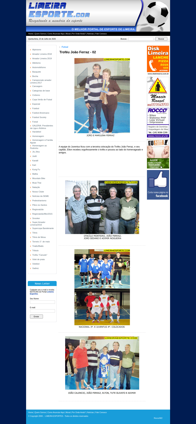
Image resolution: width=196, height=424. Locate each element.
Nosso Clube (38, 192)
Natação (36, 187)
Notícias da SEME (40, 196)
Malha (35, 174)
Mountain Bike (38, 178)
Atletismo (36, 63)
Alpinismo (36, 49)
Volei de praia (38, 259)
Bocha (35, 76)
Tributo (35, 250)
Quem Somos (40, 34)
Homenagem (38, 136)
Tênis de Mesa (39, 237)
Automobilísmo (39, 67)
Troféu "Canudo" (39, 255)
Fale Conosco (101, 34)
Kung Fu (36, 169)
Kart (34, 165)
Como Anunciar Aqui (56, 34)
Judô (34, 156)
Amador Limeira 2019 (42, 58)
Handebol (36, 132)
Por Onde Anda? (79, 34)
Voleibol (36, 264)
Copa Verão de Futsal (42, 99)
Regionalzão (38, 209)
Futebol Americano (40, 113)
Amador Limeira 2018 (42, 54)
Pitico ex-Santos (39, 205)
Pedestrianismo (39, 200)
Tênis (34, 233)
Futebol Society (39, 117)
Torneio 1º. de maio (41, 241)
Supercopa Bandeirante (43, 228)
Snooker (36, 218)
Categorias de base (41, 91)
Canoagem (37, 86)
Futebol (35, 108)
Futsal (35, 122)
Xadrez (35, 268)
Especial (36, 104)
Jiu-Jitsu (36, 152)
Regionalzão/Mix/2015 (42, 214)
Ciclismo (36, 95)
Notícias (90, 34)
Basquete (36, 72)
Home (30, 34)
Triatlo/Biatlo (38, 246)
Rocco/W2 (158, 418)
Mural (68, 34)
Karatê (35, 160)
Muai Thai (36, 183)
